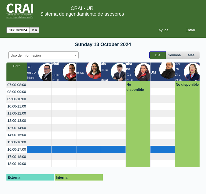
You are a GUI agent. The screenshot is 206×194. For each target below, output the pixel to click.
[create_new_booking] (39, 84)
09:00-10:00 (17, 99)
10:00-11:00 (17, 106)
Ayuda (163, 30)
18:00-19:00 (17, 164)
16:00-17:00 (17, 149)
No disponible (135, 87)
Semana (174, 55)
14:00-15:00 (17, 135)
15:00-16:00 (17, 142)
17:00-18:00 (17, 157)
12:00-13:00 (17, 121)
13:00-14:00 (17, 128)
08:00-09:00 (17, 92)
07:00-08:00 (17, 85)
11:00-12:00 (17, 113)
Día (157, 55)
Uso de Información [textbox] (26, 55)
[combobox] (43, 55)
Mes (191, 55)
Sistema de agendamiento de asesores (82, 14)
